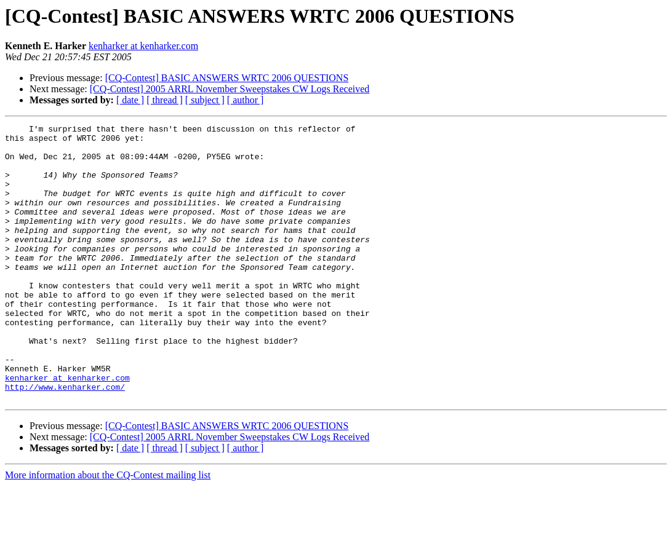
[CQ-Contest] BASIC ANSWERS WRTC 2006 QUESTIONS (227, 78)
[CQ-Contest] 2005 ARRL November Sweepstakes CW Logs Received (230, 89)
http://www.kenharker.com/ (65, 440)
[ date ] (130, 100)
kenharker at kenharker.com (143, 46)
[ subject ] (205, 100)
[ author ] (245, 100)
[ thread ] (164, 100)
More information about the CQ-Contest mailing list (107, 530)
